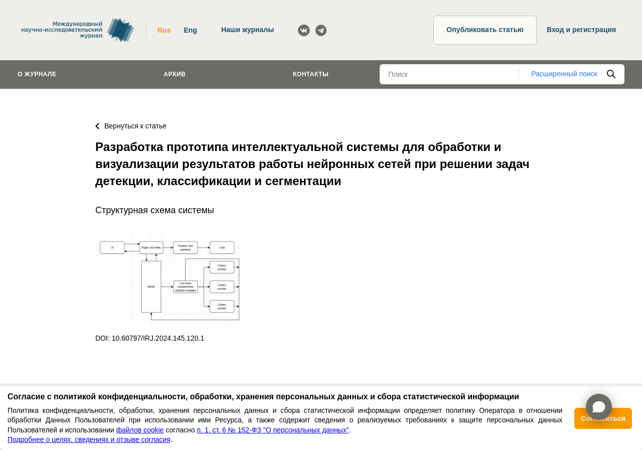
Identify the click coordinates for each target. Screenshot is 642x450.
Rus (164, 30)
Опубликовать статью (485, 30)
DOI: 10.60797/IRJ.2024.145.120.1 (149, 338)
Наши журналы (247, 30)
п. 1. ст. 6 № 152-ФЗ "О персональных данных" (273, 430)
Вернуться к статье (131, 126)
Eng (190, 30)
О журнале (37, 74)
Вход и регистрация (581, 30)
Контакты (311, 74)
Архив (175, 74)
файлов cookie (140, 430)
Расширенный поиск (564, 74)
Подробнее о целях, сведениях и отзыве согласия (89, 439)
